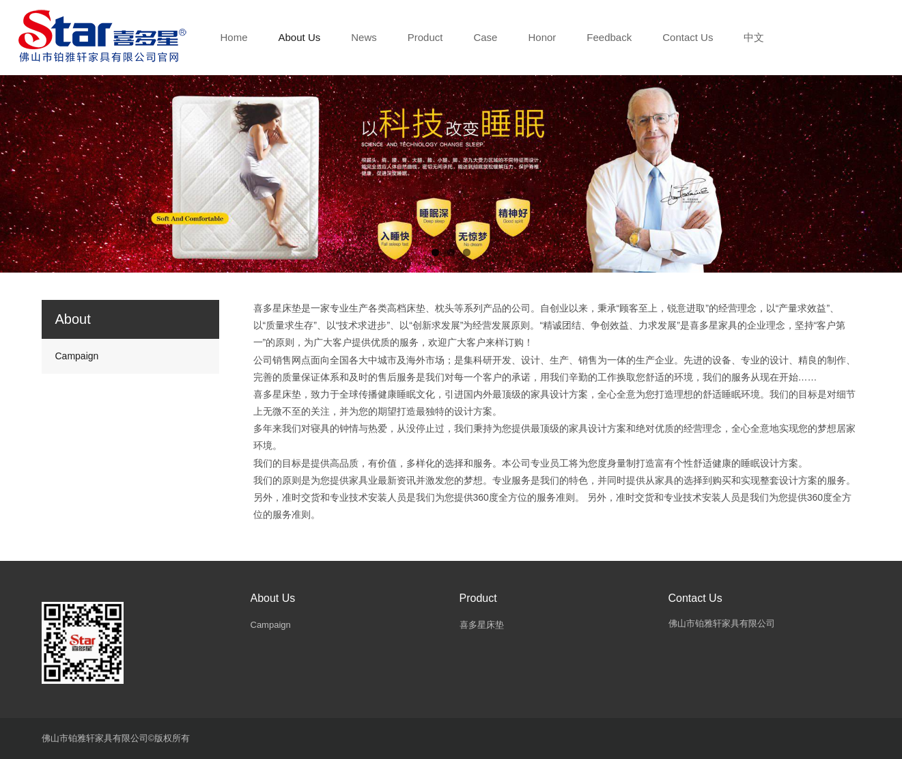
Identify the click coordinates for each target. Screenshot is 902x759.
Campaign (77, 355)
